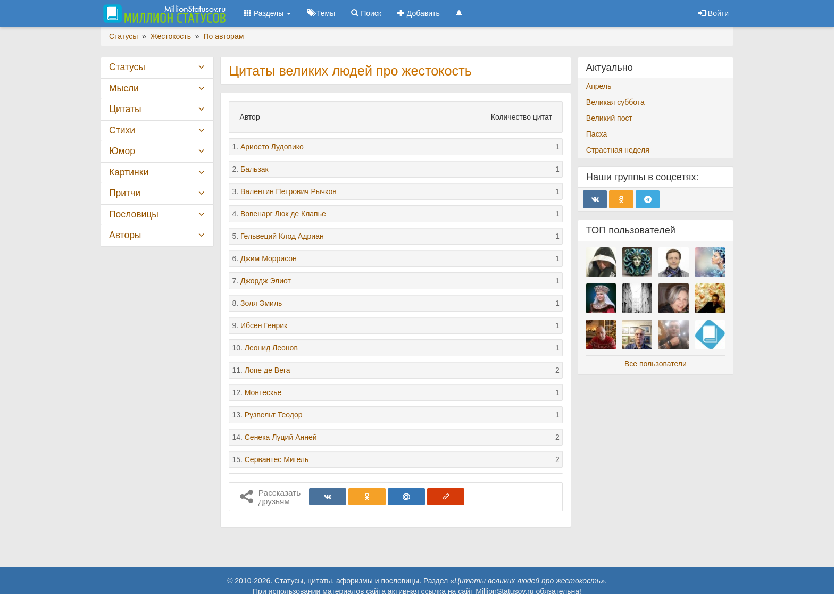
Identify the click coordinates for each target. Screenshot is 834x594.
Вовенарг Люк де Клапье (283, 214)
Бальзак (254, 169)
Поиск (366, 13)
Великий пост (609, 118)
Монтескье (263, 392)
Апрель (599, 86)
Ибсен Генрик (263, 325)
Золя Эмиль (261, 303)
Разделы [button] (267, 13)
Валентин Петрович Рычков (288, 191)
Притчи (124, 193)
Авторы (125, 235)
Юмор (122, 151)
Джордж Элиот (265, 281)
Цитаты (125, 109)
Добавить (418, 13)
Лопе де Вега (267, 370)
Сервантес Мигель (276, 459)
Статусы (127, 67)
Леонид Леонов (271, 348)
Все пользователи (655, 363)
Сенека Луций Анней (281, 437)
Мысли (124, 88)
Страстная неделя (617, 150)
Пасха (596, 134)
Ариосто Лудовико (272, 147)
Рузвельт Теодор (274, 415)
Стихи (122, 130)
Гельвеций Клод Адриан (282, 236)
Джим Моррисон (268, 258)
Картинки (128, 172)
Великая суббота (615, 102)
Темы (321, 13)
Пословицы (134, 214)
